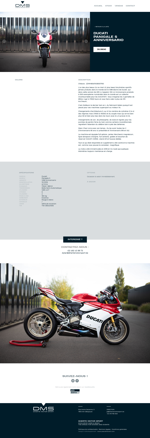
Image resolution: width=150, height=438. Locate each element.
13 (54, 67)
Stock (108, 6)
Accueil (98, 6)
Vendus (119, 6)
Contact (130, 6)
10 (49, 67)
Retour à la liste (102, 26)
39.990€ (101, 49)
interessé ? (75, 239)
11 (51, 67)
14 (56, 67)
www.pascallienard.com (106, 431)
